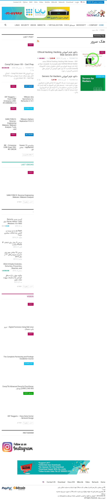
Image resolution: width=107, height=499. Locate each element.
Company (93, 25)
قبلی (31, 202)
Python (25, 2)
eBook (33, 25)
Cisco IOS (71, 482)
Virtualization (56, 25)
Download (69, 2)
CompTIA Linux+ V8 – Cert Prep (19, 64)
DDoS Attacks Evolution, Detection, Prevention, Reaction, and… (13, 266)
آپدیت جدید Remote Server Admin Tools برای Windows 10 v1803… (13, 221)
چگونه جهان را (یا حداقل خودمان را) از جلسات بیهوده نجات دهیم (12, 277)
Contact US (51, 482)
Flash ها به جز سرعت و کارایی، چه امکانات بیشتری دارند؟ (13, 233)
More (18, 2)
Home (101, 25)
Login (77, 2)
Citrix (35, 2)
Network (62, 2)
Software (29, 86)
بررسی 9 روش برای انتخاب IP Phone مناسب (12, 243)
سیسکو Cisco (69, 25)
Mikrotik (54, 2)
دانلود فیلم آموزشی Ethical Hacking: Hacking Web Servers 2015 (57, 54)
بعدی (25, 202)
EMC (30, 2)
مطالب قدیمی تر (28, 155)
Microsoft (81, 25)
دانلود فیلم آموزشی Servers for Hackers (59, 76)
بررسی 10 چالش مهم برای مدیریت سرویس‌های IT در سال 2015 (13, 254)
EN (83, 2)
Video (41, 2)
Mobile (47, 2)
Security (25, 25)
